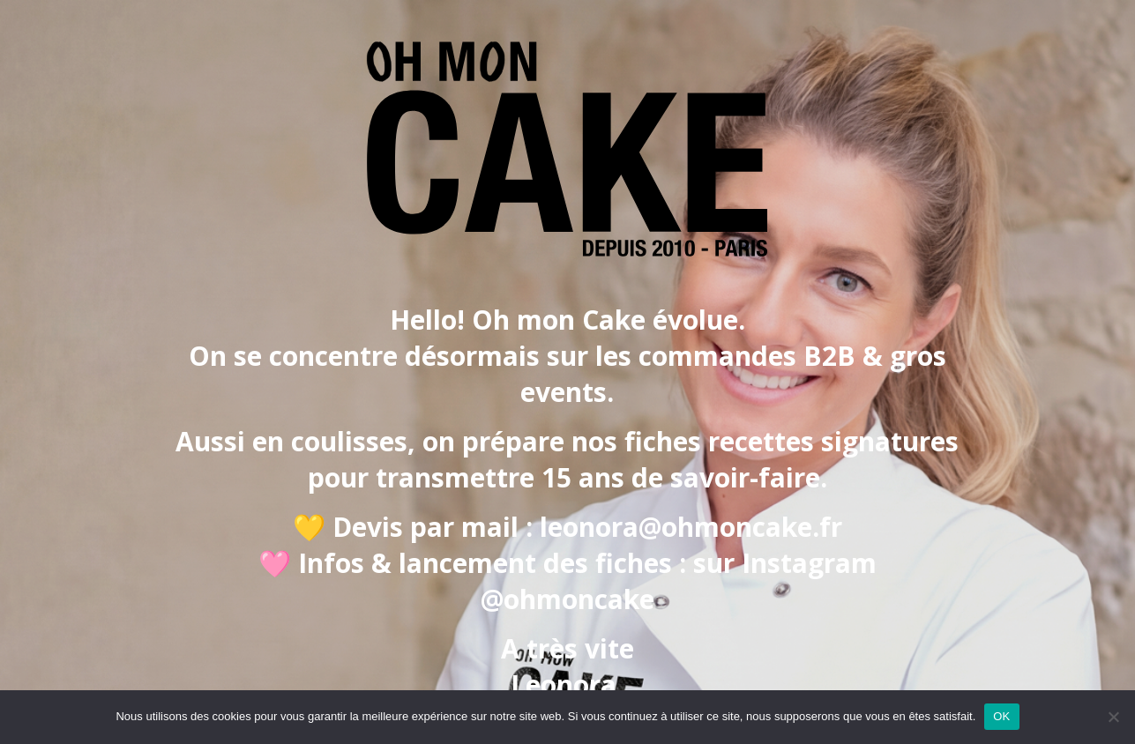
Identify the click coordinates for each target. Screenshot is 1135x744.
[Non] (1113, 716)
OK (1001, 716)
